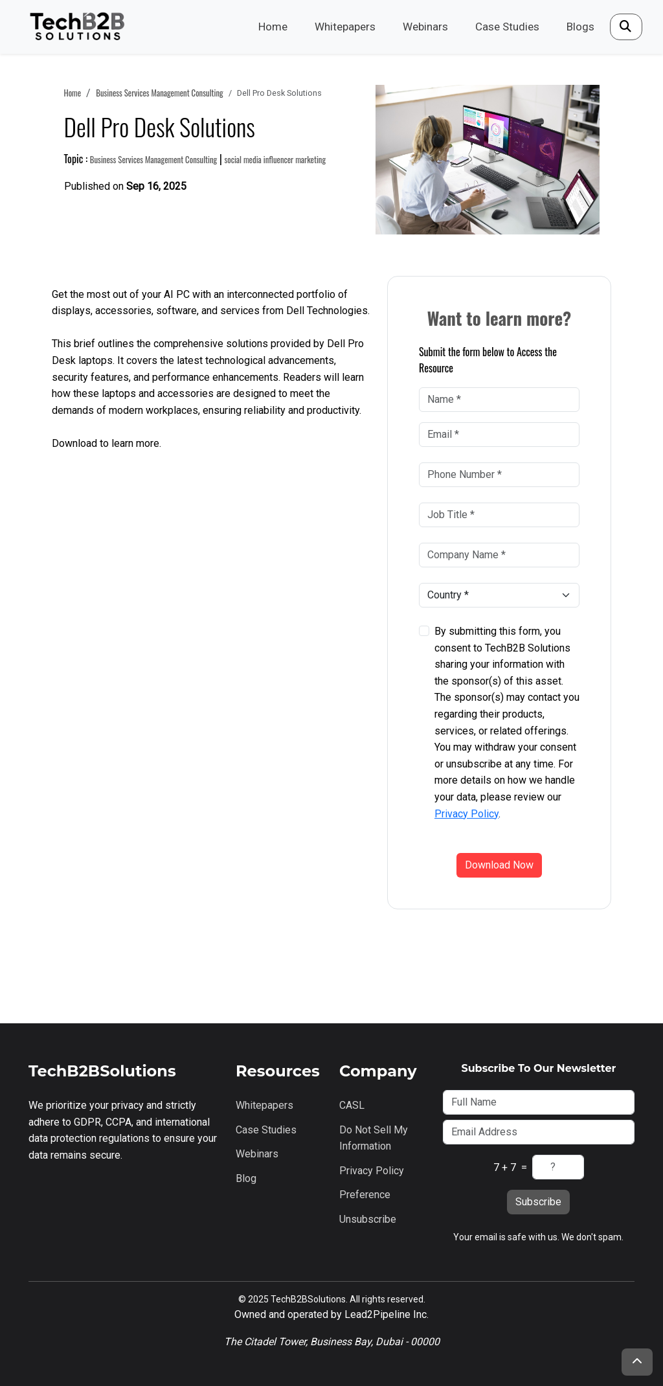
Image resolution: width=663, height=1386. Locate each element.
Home (272, 26)
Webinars (425, 26)
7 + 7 (504, 1167)
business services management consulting (159, 93)
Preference (364, 1194)
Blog (246, 1178)
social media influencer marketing (275, 159)
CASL (352, 1105)
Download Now (499, 865)
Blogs (580, 26)
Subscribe (538, 1202)
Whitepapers (345, 26)
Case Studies (507, 26)
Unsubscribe (367, 1219)
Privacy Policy (466, 814)
